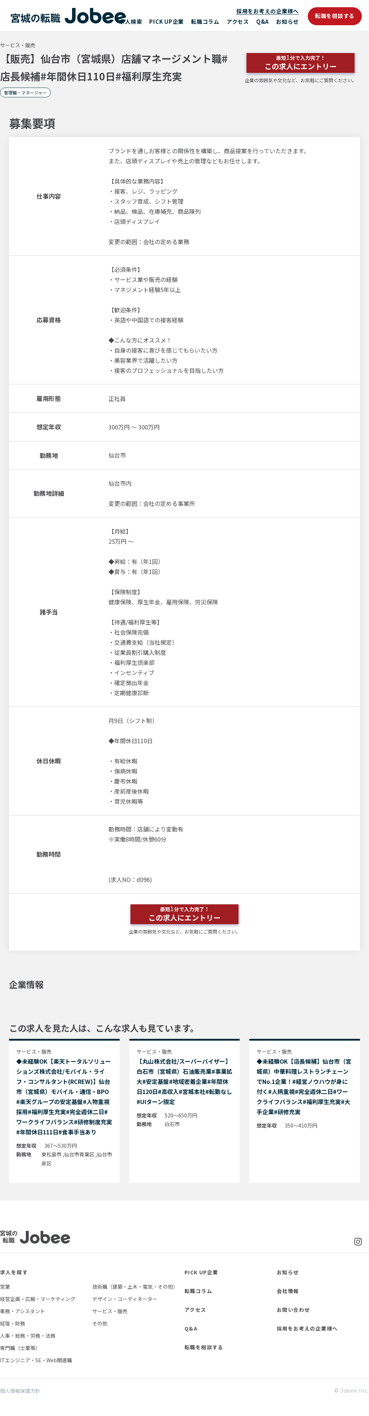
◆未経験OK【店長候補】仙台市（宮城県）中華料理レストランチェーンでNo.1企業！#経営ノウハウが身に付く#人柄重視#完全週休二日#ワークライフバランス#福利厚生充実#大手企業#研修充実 (304, 1086)
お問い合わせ (293, 1309)
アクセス (238, 21)
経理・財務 (12, 1323)
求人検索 (130, 21)
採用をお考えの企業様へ (267, 11)
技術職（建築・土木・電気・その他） (135, 1286)
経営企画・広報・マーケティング (37, 1298)
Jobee (68, 15)
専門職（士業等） (20, 1347)
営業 (5, 1286)
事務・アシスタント (22, 1311)
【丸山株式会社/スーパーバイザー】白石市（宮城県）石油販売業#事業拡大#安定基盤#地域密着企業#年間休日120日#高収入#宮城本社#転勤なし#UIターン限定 (184, 1081)
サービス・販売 (110, 1311)
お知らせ (287, 21)
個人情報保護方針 (20, 1390)
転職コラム (205, 21)
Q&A (262, 21)
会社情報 (288, 1290)
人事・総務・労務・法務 (27, 1335)
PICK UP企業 (166, 21)
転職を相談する (335, 15)
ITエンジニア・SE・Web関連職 (36, 1360)
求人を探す (14, 1272)
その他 (99, 1323)
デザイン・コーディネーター (124, 1298)
